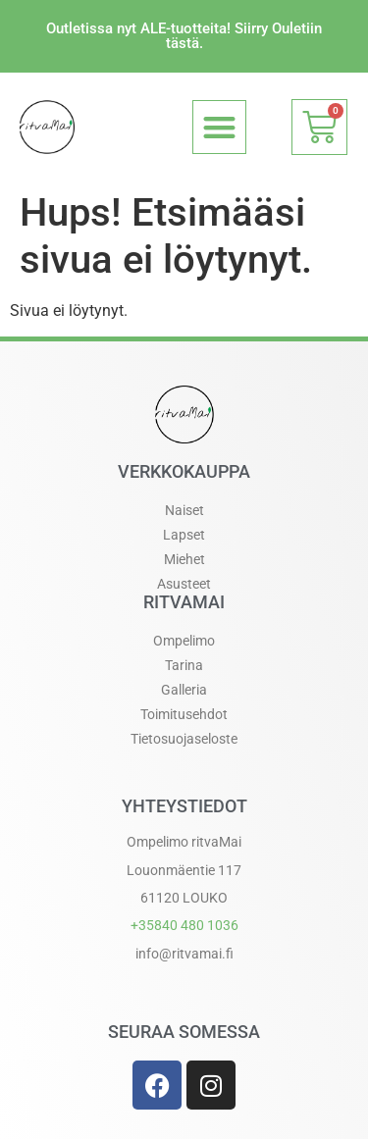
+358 (184, 925)
